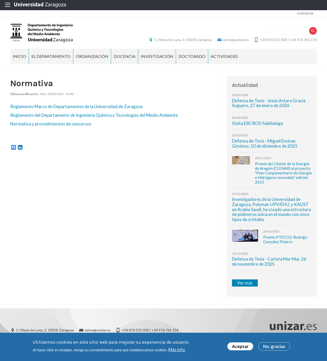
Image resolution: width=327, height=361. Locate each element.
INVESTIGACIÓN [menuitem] (157, 56)
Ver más (245, 283)
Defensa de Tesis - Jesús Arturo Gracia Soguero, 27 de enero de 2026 (269, 103)
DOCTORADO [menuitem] (192, 56)
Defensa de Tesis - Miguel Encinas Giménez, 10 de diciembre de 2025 (265, 143)
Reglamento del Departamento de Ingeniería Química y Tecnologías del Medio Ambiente (94, 115)
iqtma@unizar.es (236, 39)
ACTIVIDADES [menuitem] (224, 56)
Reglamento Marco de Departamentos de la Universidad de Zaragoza (76, 106)
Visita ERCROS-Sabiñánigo (257, 123)
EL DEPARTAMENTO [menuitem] (51, 56)
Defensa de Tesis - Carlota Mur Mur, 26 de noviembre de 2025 (269, 261)
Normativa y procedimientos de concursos (51, 123)
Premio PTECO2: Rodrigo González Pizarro (285, 239)
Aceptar (240, 348)
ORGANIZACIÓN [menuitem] (92, 56)
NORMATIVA (305, 13)
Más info (176, 351)
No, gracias (274, 348)
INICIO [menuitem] (19, 56)
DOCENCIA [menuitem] (124, 56)
